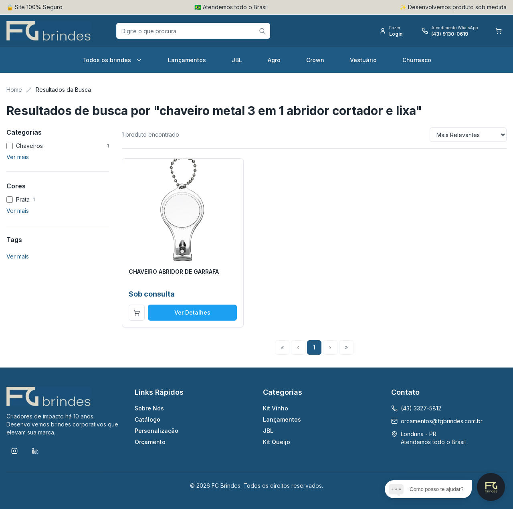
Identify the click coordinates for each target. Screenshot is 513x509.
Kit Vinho (275, 408)
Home (14, 89)
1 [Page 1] (314, 347)
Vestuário (363, 60)
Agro (274, 60)
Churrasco (416, 60)
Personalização (156, 430)
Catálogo (147, 419)
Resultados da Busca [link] (63, 89)
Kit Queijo (276, 441)
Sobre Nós (149, 408)
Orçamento (150, 441)
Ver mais (17, 157)
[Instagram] (14, 451)
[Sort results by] (468, 134)
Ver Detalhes (192, 312)
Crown (315, 60)
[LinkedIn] (35, 451)
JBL (237, 60)
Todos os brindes (112, 60)
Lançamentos (187, 60)
